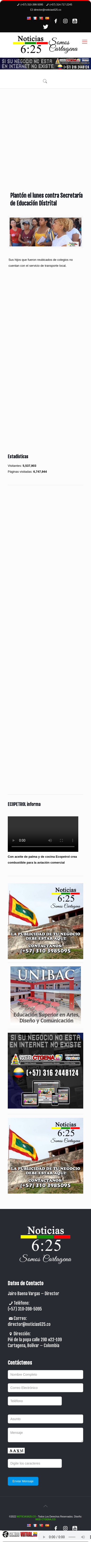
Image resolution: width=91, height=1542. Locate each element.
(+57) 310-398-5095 (31, 4)
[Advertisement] (45, 136)
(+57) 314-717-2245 (61, 4)
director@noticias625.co (47, 9)
